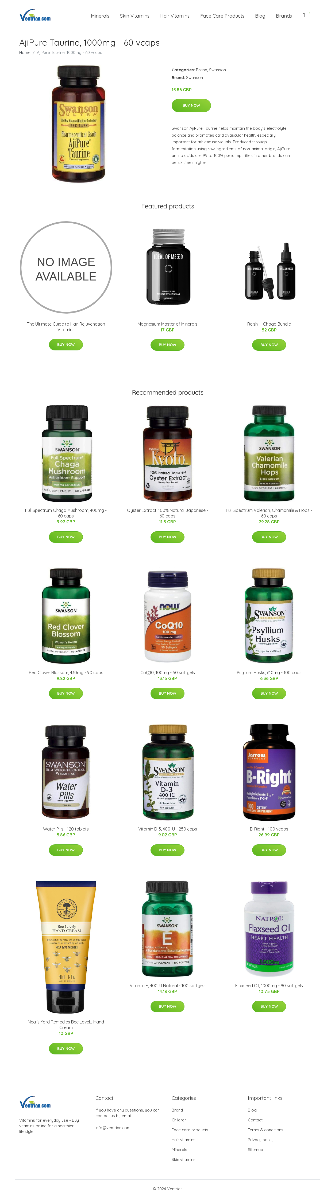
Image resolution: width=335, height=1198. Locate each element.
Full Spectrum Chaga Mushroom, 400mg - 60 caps (66, 513)
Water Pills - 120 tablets (66, 829)
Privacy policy (261, 1139)
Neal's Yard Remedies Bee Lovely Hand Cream (66, 1024)
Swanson (217, 69)
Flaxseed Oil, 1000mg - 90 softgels (269, 985)
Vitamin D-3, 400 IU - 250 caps (167, 829)
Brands (284, 16)
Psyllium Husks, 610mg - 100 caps (269, 672)
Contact (255, 1119)
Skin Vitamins (134, 16)
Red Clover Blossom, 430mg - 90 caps (66, 672)
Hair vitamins (183, 1139)
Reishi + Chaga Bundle (269, 324)
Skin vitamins (183, 1159)
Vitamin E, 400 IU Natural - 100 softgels (168, 985)
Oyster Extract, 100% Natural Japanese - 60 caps (167, 513)
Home (24, 52)
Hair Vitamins (175, 16)
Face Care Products (222, 16)
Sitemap (255, 1149)
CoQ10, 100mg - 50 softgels (167, 672)
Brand (201, 69)
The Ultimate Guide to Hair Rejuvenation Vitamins (66, 326)
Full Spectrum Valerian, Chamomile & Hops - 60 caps (269, 513)
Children (179, 1119)
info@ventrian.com (112, 1127)
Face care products (190, 1129)
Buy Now (191, 105)
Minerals (100, 16)
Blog (260, 16)
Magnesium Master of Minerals (167, 324)
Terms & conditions (265, 1129)
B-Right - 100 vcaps (269, 829)
